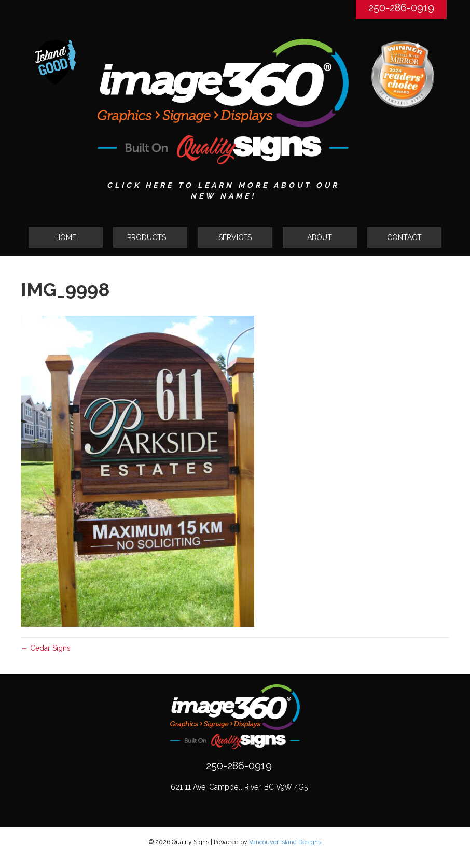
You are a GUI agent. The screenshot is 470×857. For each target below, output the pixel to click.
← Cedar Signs (46, 648)
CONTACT (404, 237)
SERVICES (235, 237)
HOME (65, 237)
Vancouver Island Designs (285, 842)
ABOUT (319, 237)
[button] (150, 237)
